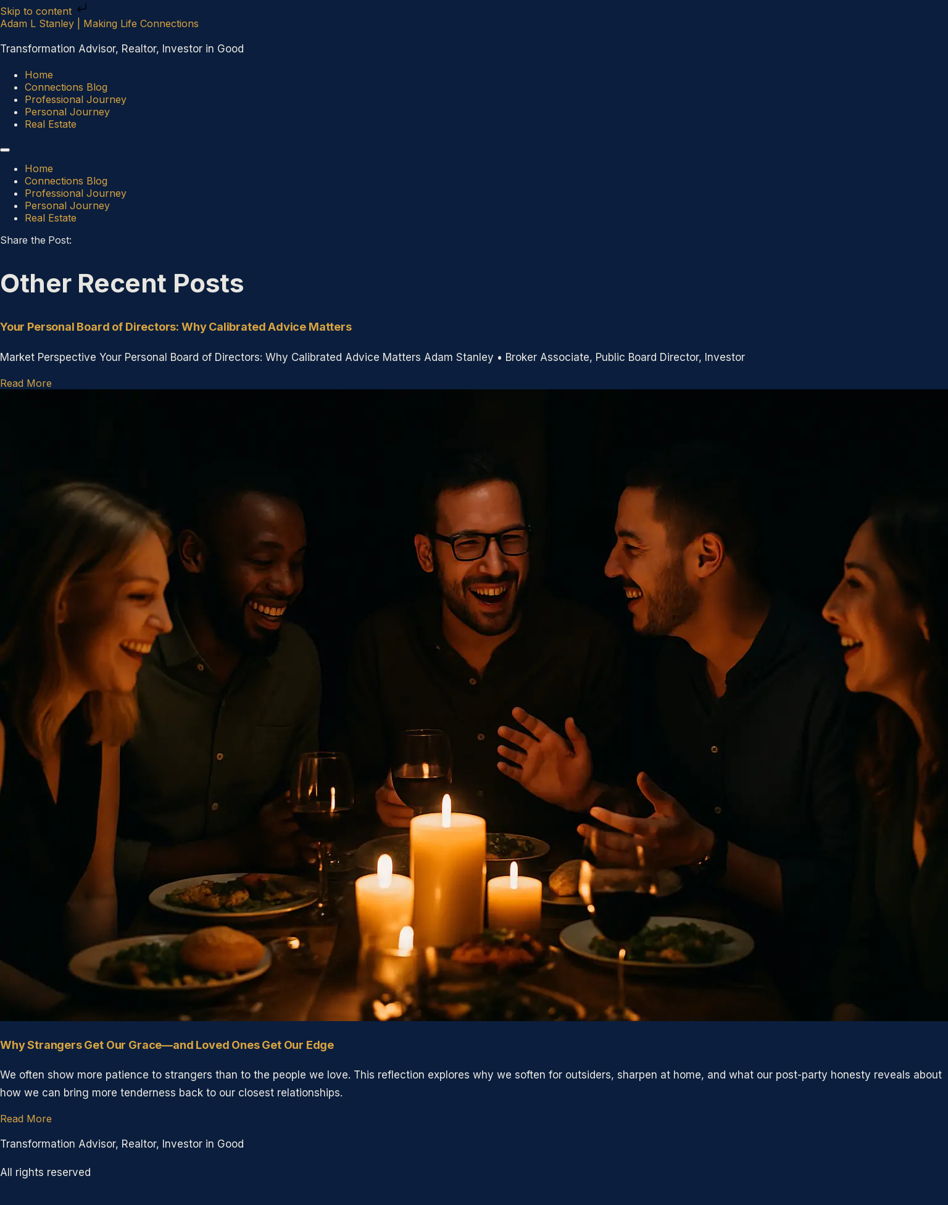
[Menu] (5, 150)
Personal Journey (67, 112)
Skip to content (44, 11)
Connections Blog (66, 87)
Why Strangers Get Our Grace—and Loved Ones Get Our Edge (167, 1044)
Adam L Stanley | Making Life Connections (99, 23)
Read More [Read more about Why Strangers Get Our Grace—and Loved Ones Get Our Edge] (26, 1118)
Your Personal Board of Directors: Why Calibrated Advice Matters (176, 326)
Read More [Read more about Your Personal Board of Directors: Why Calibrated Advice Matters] (26, 383)
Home (39, 74)
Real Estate (51, 124)
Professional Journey (76, 99)
